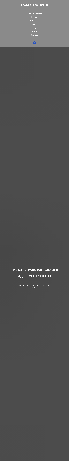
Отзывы (35, 31)
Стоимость (34, 20)
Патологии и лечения (34, 13)
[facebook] (34, 42)
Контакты (34, 35)
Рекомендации (34, 28)
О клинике (34, 17)
